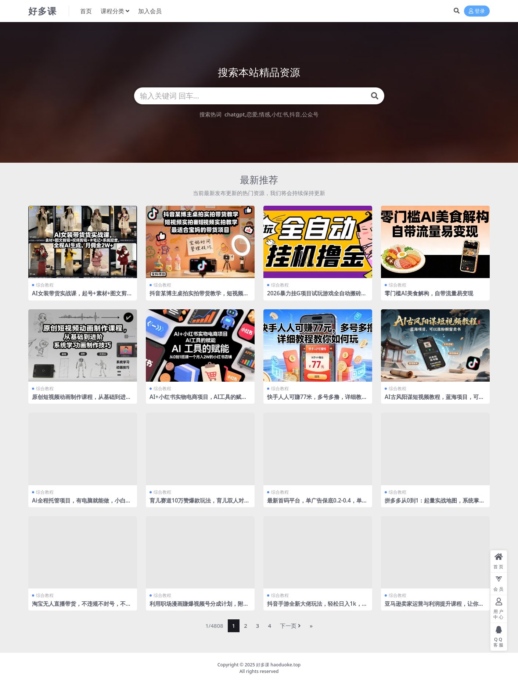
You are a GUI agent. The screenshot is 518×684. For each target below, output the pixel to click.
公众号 (310, 114)
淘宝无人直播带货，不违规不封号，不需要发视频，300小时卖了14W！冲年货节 (81, 607)
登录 (477, 11)
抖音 (295, 114)
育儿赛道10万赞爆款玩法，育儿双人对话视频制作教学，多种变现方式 (199, 504)
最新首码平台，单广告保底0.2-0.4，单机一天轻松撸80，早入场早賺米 (317, 504)
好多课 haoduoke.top (278, 665)
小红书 (279, 114)
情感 (264, 114)
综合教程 (45, 285)
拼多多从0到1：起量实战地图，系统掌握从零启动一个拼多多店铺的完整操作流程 (435, 504)
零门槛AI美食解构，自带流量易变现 (429, 293)
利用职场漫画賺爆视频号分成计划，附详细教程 (199, 607)
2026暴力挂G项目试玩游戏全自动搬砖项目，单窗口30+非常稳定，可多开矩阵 (317, 296)
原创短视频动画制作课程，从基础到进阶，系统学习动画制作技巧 (79, 400)
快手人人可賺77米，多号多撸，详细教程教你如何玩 (317, 400)
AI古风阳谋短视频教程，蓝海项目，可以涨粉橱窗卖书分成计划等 (434, 400)
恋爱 (252, 114)
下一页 (290, 625)
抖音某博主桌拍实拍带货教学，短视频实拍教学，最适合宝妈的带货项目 (199, 296)
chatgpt (234, 114)
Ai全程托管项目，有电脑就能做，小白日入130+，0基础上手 (81, 504)
